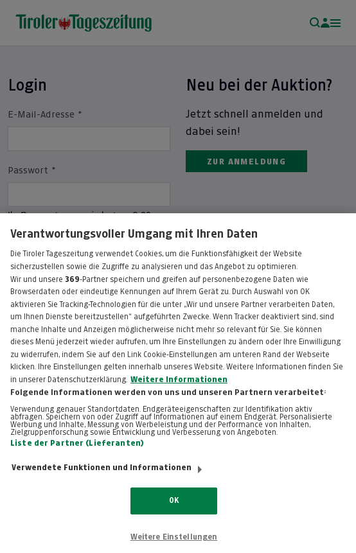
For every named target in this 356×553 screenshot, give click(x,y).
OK (174, 514)
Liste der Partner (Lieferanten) (77, 457)
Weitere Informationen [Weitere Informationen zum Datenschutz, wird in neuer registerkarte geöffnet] (178, 393)
